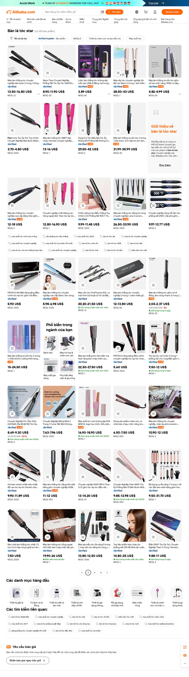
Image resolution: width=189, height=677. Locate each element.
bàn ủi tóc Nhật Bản (18, 617)
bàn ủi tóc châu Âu (88, 243)
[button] (102, 12)
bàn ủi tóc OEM (112, 243)
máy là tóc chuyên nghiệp (134, 236)
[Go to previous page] (82, 572)
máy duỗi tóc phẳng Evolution (159, 624)
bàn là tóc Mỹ (134, 243)
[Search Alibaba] (71, 12)
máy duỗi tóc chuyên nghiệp (22, 243)
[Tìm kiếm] (114, 11)
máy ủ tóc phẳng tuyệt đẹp (47, 624)
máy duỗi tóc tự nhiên (89, 631)
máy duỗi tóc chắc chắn (152, 617)
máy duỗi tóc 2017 (18, 624)
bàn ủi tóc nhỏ (90, 250)
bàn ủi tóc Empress (106, 624)
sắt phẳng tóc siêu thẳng (55, 236)
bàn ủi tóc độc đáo (62, 631)
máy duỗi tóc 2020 (84, 236)
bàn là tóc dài (107, 236)
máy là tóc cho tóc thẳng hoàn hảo (25, 250)
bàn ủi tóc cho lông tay (78, 624)
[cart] (146, 12)
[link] (185, 647)
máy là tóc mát (130, 624)
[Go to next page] (107, 572)
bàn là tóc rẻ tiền (113, 250)
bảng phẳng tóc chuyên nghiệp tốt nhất (27, 631)
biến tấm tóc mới (138, 250)
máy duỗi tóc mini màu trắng (22, 236)
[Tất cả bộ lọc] (19, 38)
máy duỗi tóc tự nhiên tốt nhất (57, 243)
